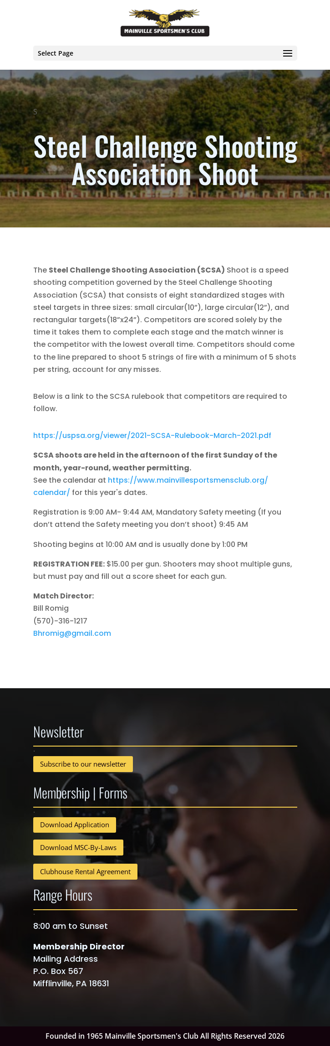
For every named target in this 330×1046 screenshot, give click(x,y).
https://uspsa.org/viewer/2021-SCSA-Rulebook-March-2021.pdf (152, 435)
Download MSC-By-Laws (78, 847)
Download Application (74, 824)
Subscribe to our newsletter (83, 763)
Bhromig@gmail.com (72, 633)
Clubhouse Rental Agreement (85, 871)
